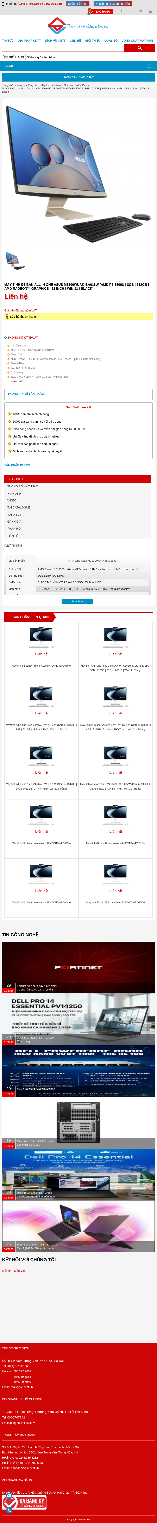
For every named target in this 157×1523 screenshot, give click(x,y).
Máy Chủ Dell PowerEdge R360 (36, 1089)
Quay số (110, 40)
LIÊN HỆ (12, 535)
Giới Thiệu (92, 40)
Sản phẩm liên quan (31, 617)
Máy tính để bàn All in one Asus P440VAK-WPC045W (41, 843)
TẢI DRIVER (15, 514)
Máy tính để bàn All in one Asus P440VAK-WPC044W (41, 902)
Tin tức (8, 40)
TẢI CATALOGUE (18, 507)
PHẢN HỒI (14, 528)
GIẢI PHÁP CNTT (29, 40)
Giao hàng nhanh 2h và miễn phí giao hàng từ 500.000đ (49, 429)
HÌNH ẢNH (14, 493)
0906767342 (16, 1417)
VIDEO (12, 500)
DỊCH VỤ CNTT (55, 40)
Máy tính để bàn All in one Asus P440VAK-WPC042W (115, 843)
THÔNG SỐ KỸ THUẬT (22, 486)
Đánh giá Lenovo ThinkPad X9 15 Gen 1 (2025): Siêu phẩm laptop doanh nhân (37, 1248)
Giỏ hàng (16, 57)
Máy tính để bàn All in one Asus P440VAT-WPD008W (115, 902)
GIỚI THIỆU (15, 479)
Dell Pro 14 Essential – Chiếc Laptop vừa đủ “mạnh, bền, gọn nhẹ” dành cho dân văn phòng (36, 1196)
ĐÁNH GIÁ (14, 521)
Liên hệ (75, 40)
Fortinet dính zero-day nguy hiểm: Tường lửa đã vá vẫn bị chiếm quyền (37, 989)
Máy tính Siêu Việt (14, 1270)
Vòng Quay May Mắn (137, 40)
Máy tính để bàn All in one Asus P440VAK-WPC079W (41, 665)
